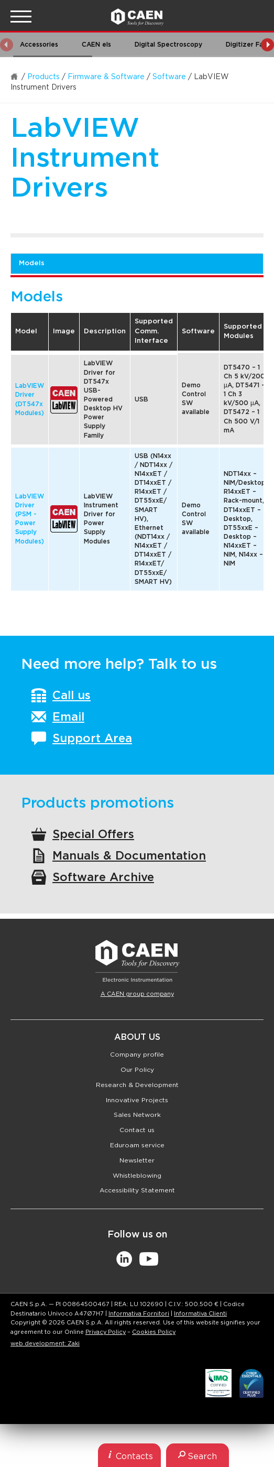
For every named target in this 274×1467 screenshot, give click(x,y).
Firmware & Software (106, 77)
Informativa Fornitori (138, 1314)
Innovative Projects (137, 1100)
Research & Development (137, 1085)
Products (43, 77)
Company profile (137, 1054)
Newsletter (137, 1160)
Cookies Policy (154, 1332)
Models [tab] (32, 263)
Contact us (137, 1130)
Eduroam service (137, 1145)
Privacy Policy (105, 1332)
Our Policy (137, 1070)
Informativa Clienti (200, 1314)
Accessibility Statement (137, 1190)
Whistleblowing (137, 1175)
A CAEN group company (137, 994)
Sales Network (137, 1115)
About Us (137, 1037)
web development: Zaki (45, 1343)
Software (169, 77)
